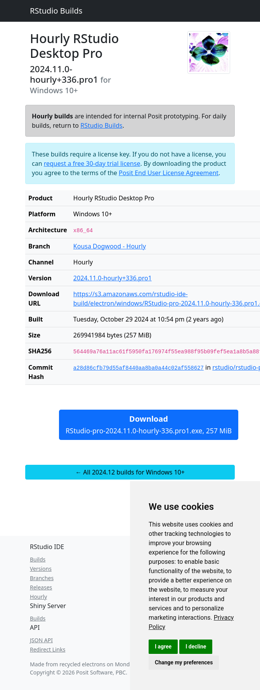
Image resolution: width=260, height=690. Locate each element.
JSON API (41, 640)
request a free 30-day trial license (92, 163)
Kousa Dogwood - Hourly (109, 246)
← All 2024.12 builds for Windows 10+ (130, 472)
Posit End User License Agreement (168, 173)
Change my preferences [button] (184, 662)
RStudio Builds (56, 10)
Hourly (38, 596)
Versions (41, 568)
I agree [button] (163, 646)
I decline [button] (195, 646)
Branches (42, 578)
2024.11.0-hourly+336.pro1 (112, 278)
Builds (37, 559)
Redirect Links (47, 649)
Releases (41, 587)
